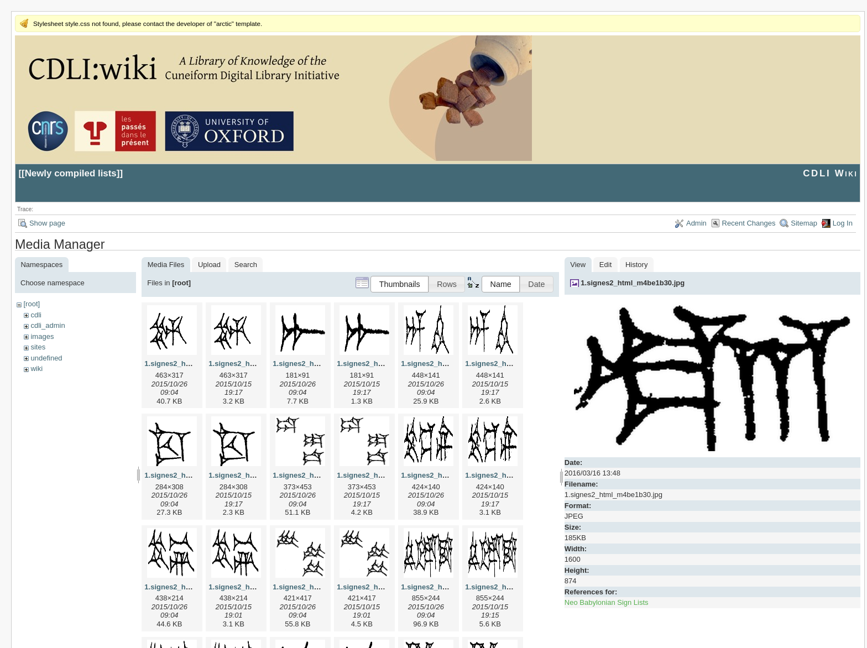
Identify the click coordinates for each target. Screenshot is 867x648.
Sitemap (804, 223)
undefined (46, 358)
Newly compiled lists (71, 173)
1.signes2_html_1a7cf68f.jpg (321, 363)
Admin (696, 223)
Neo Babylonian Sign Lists (607, 602)
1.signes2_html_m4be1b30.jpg (633, 283)
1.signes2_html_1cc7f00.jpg (191, 475)
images (42, 336)
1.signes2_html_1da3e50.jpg (321, 475)
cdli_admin (47, 325)
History (636, 264)
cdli (35, 315)
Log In (843, 223)
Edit (605, 264)
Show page (47, 223)
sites (37, 347)
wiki (36, 368)
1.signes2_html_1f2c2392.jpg (450, 587)
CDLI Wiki (830, 173)
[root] (31, 304)
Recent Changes (749, 223)
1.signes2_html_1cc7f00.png (257, 475)
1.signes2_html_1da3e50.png (386, 475)
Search (245, 264)
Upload (209, 264)
